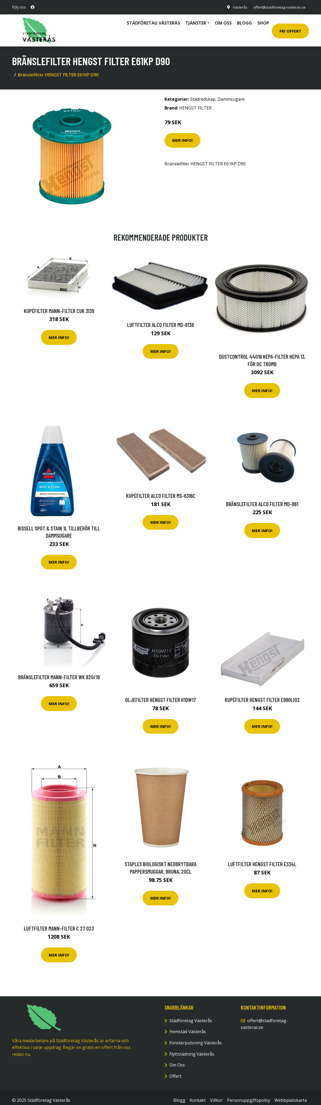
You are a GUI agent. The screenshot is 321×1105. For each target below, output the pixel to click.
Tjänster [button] (195, 21)
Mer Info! (182, 135)
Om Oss (177, 1060)
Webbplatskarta (290, 1095)
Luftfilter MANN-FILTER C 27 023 (59, 923)
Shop (263, 21)
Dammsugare (231, 94)
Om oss (223, 21)
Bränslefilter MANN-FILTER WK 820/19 (59, 671)
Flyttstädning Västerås (191, 1049)
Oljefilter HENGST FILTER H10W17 (160, 694)
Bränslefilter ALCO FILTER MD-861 (262, 498)
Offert (175, 1071)
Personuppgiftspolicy (248, 1095)
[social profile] (33, 7)
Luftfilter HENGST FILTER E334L (262, 859)
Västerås (236, 7)
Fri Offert (290, 28)
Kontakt (198, 1095)
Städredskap (202, 94)
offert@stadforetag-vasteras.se (277, 7)
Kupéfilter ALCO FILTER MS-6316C (160, 490)
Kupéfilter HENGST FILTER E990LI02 (262, 694)
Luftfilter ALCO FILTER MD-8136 (160, 319)
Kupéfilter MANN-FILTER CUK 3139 (59, 305)
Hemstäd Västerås (187, 1026)
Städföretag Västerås (153, 21)
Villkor (216, 1095)
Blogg (244, 21)
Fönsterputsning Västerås (195, 1037)
